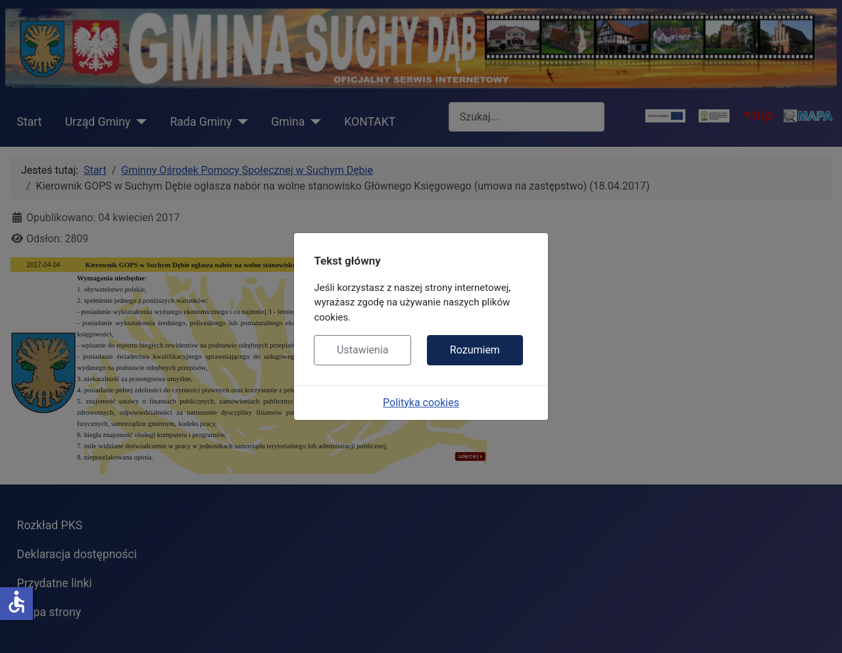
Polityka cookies (421, 402)
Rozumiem (475, 350)
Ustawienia (362, 350)
